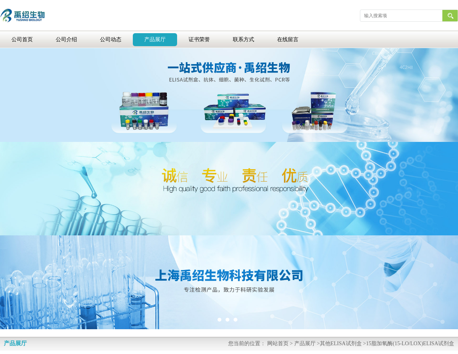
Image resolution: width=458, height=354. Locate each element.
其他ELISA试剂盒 (341, 343)
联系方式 (243, 39)
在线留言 (287, 39)
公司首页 (22, 39)
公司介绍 (66, 39)
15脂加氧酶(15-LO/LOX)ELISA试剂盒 (410, 343)
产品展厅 (155, 39)
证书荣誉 (199, 39)
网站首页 (278, 343)
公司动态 (110, 39)
